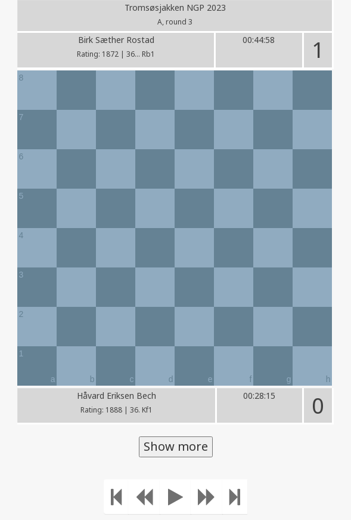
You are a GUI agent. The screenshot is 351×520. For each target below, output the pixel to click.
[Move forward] (207, 496)
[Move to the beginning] (116, 496)
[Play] (175, 496)
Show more (176, 446)
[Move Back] (144, 496)
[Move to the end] (234, 496)
